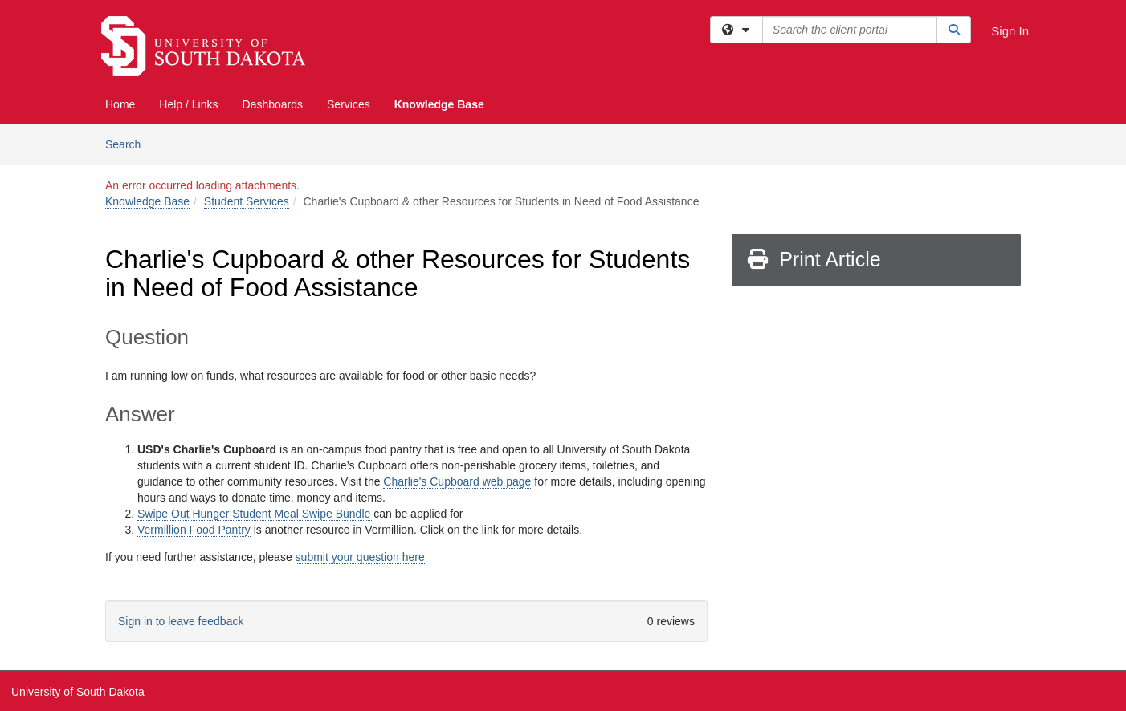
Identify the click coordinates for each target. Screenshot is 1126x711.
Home (120, 104)
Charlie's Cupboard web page (457, 481)
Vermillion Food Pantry (194, 529)
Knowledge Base (439, 104)
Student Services (246, 201)
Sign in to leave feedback (180, 621)
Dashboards (273, 104)
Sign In (1010, 31)
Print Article (813, 259)
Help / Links (188, 104)
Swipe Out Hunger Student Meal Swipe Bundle (255, 513)
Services (348, 104)
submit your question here (360, 557)
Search (129, 143)
